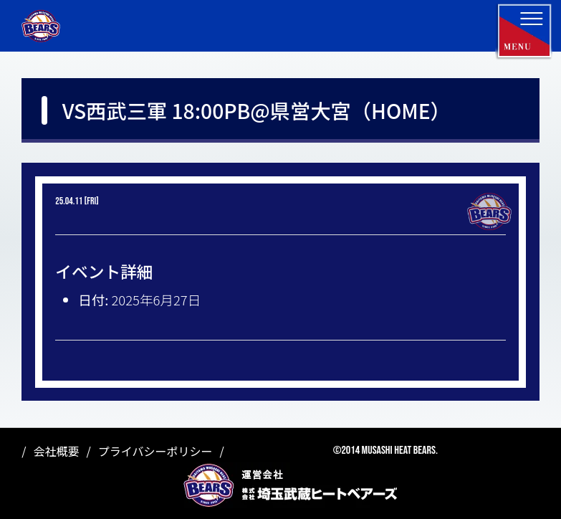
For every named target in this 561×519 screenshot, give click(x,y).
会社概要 (56, 451)
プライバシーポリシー (155, 451)
